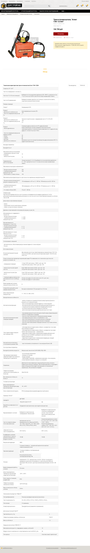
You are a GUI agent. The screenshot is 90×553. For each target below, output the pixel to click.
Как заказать (4, 1)
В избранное (58, 37)
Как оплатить (12, 1)
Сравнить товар (69, 37)
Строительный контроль (29, 11)
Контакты (34, 1)
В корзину (61, 34)
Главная (3, 14)
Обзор (45, 72)
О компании (27, 1)
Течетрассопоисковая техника (26, 14)
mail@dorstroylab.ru (63, 6)
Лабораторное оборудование (48, 11)
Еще (63, 11)
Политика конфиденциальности (69, 548)
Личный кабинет (85, 1)
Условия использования (52, 548)
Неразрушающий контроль (9, 11)
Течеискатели (36, 14)
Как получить (20, 1)
